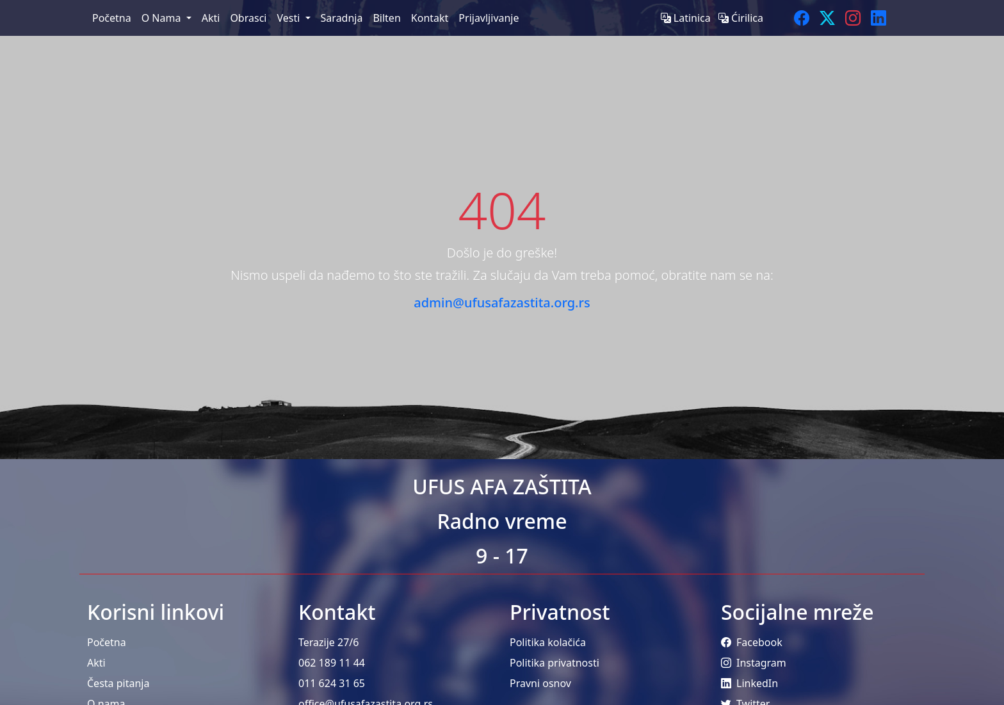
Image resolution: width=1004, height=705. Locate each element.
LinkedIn (749, 683)
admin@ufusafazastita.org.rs (502, 302)
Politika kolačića (548, 642)
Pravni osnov (540, 683)
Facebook (751, 642)
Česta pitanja (118, 683)
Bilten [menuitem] (386, 18)
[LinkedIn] (878, 17)
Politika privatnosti (554, 663)
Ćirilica (740, 18)
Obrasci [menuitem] (248, 18)
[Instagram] (853, 17)
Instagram (753, 663)
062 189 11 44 (331, 663)
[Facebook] (801, 17)
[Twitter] (827, 17)
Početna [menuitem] (111, 18)
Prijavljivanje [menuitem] (488, 18)
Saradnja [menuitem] (342, 18)
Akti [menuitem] (211, 18)
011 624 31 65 (331, 683)
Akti (96, 663)
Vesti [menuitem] (289, 18)
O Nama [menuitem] (163, 18)
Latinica (687, 18)
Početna (106, 642)
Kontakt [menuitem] (430, 18)
